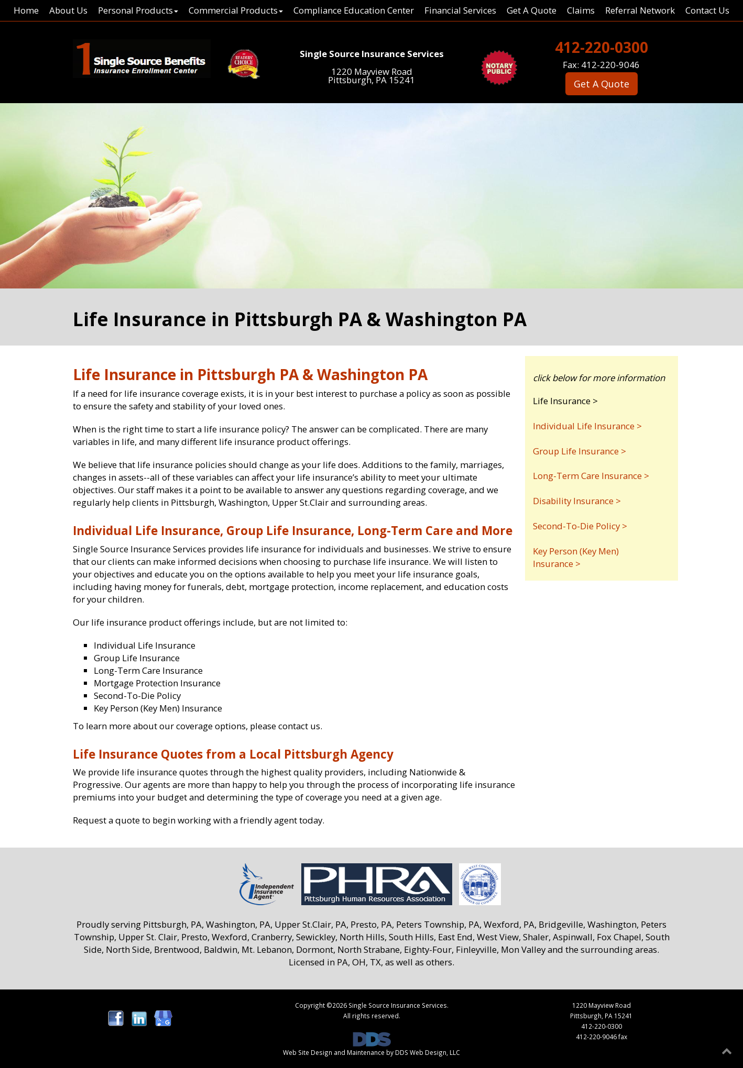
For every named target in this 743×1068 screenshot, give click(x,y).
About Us (68, 10)
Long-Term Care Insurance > (591, 476)
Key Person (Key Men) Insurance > (576, 557)
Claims (581, 10)
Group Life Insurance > (579, 451)
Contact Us (707, 10)
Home (26, 10)
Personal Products (138, 10)
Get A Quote (531, 10)
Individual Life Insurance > (587, 426)
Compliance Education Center (353, 10)
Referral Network (640, 10)
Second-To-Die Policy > (580, 526)
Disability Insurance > (577, 501)
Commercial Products (236, 10)
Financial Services (460, 10)
